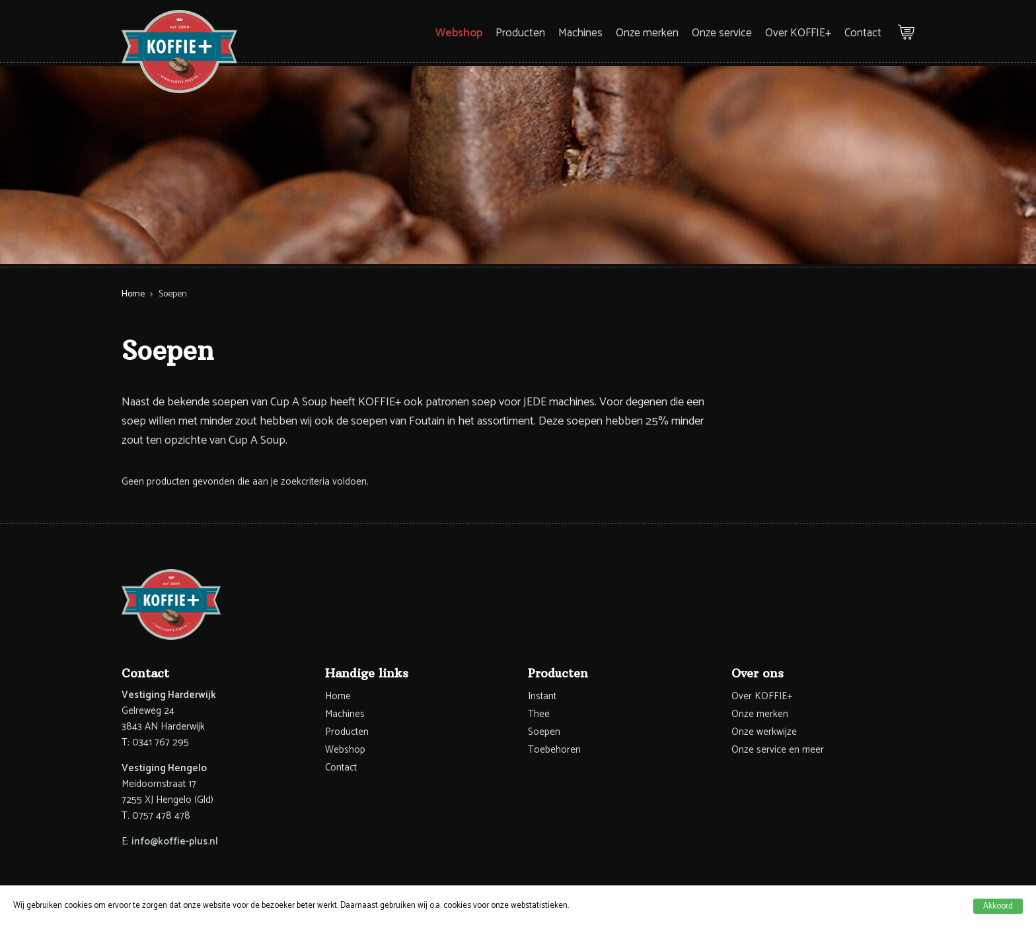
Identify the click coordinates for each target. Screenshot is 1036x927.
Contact (862, 33)
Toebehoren (554, 749)
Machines (580, 33)
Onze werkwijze (764, 732)
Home (133, 294)
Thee (539, 714)
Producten (520, 33)
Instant (542, 696)
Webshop (458, 33)
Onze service (722, 33)
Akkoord (998, 906)
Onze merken (647, 33)
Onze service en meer (777, 749)
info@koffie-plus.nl (174, 841)
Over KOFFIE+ (798, 33)
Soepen (544, 732)
